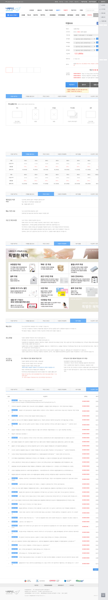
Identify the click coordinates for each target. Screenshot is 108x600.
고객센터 (71, 1)
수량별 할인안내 (30, 96)
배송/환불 (78, 96)
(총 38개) (68, 74)
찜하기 (84, 84)
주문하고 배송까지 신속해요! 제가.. (91, 75)
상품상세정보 (13, 96)
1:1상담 (66, 1)
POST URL (14, 400)
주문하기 (71, 84)
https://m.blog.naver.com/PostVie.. (91, 73)
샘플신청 (96, 84)
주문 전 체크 (46, 96)
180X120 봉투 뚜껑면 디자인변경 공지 (16, 2)
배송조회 (76, 1)
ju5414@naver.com (47, 591)
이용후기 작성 (97, 569)
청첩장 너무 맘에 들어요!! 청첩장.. (91, 77)
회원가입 (61, 1)
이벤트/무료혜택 (62, 96)
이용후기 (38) (94, 96)
